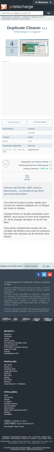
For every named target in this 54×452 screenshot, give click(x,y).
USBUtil (7, 412)
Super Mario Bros (10, 371)
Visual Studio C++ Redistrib (15, 384)
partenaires (15, 438)
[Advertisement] (27, 89)
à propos (6, 437)
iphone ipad (37, 319)
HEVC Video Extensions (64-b (16, 410)
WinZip (6, 378)
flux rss (36, 437)
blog (50, 438)
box (29, 437)
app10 (43, 443)
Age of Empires (10, 406)
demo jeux (48, 441)
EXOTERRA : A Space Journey (15, 347)
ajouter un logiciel (19, 437)
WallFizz (22, 443)
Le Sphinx (8, 402)
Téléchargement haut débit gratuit (35, 165)
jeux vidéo (42, 438)
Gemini (6, 399)
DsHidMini (8, 414)
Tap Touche (8, 397)
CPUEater (8, 337)
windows (7, 319)
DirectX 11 (8, 367)
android (26, 319)
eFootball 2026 (9, 369)
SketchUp (7, 334)
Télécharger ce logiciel (26, 31)
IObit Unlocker (9, 341)
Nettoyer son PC (11, 305)
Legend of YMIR (10, 349)
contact (33, 438)
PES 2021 (8, 375)
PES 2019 (8, 380)
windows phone (49, 319)
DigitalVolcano (33, 150)
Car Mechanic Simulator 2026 (15, 343)
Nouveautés (8, 427)
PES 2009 (8, 365)
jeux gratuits (37, 441)
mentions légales (18, 449)
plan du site (46, 437)
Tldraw (6, 339)
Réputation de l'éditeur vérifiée (36, 162)
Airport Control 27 (10, 345)
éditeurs (5, 438)
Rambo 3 (7, 382)
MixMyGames (13, 443)
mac (16, 319)
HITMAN (7, 373)
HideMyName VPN (11, 353)
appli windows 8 (33, 443)
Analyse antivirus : (37, 169)
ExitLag (7, 351)
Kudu (6, 395)
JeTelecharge (6, 17)
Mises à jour (19, 427)
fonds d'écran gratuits (21, 441)
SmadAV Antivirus (11, 404)
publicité (25, 438)
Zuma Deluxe (9, 408)
